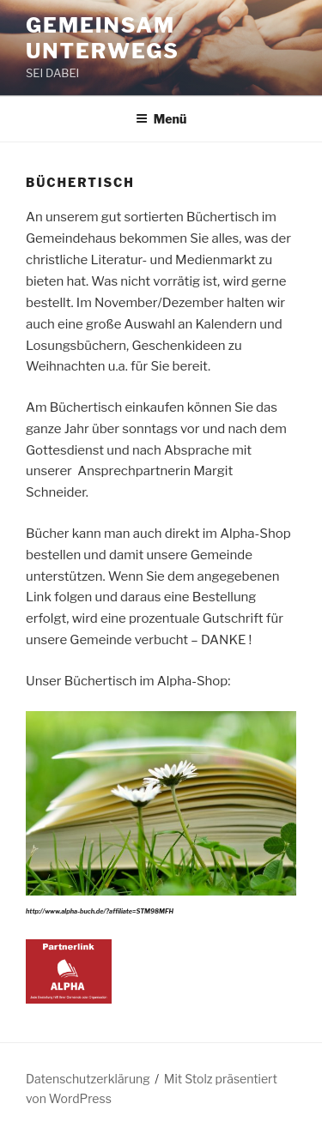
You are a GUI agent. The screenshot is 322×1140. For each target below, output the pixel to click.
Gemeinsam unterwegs (102, 38)
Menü (161, 119)
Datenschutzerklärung (88, 1078)
